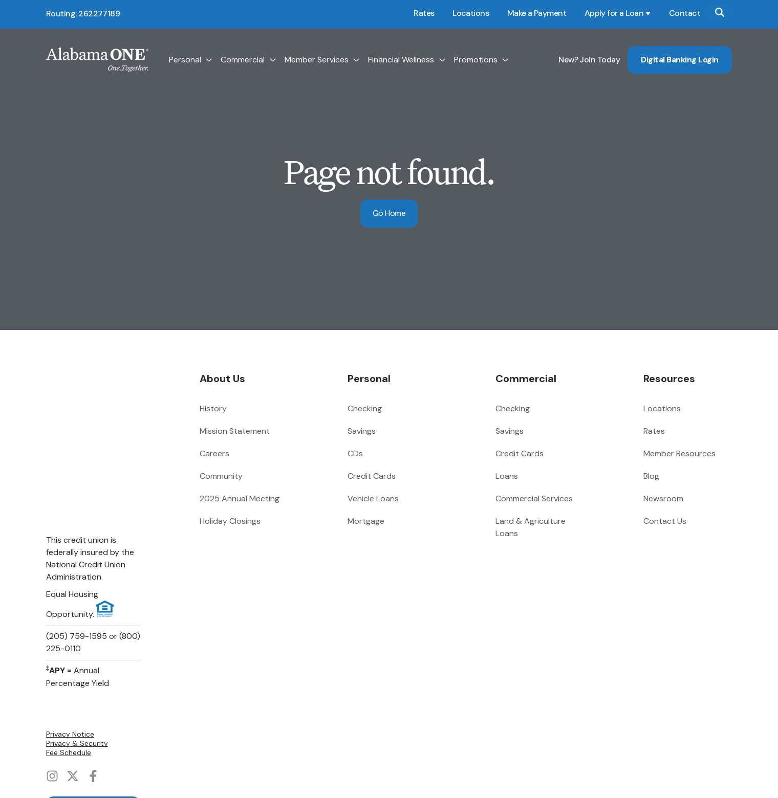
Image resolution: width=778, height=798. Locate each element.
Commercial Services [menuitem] (534, 498)
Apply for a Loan (614, 13)
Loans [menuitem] (506, 476)
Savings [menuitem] (362, 431)
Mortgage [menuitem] (366, 521)
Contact (684, 13)
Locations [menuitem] (662, 408)
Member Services (317, 59)
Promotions (476, 59)
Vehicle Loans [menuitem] (373, 498)
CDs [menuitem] (355, 453)
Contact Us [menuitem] (664, 521)
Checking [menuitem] (365, 408)
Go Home (389, 213)
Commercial (243, 59)
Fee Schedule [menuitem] (68, 635)
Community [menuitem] (221, 476)
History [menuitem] (213, 408)
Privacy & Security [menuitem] (77, 626)
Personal (185, 59)
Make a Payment (536, 13)
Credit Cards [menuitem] (372, 476)
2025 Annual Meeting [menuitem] (239, 498)
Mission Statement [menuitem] (235, 431)
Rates (424, 13)
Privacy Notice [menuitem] (70, 617)
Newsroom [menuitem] (663, 498)
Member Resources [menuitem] (679, 453)
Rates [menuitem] (654, 431)
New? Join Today (589, 59)
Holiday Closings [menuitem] (230, 521)
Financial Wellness (401, 59)
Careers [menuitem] (214, 453)
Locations (470, 13)
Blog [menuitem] (651, 476)
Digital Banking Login (680, 59)
